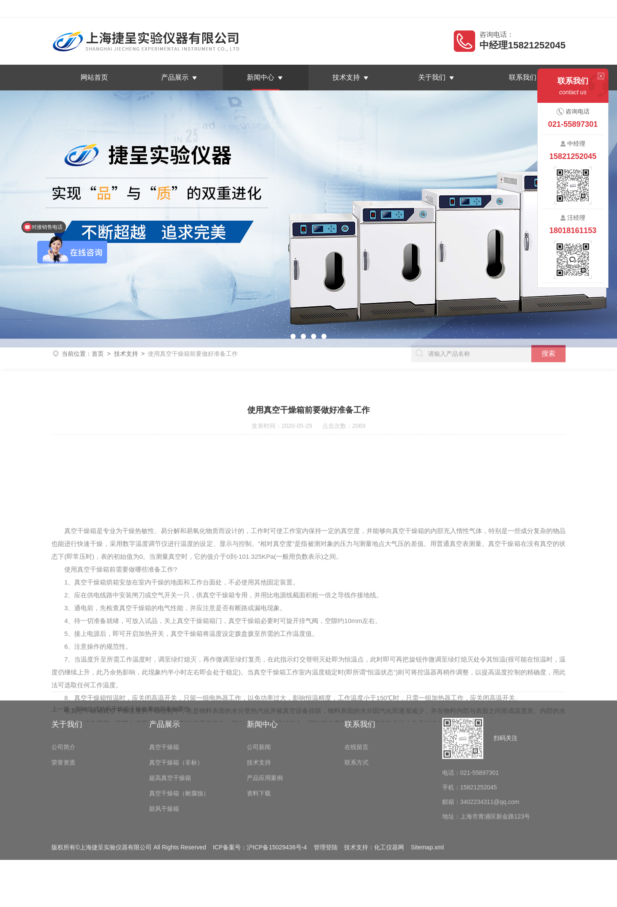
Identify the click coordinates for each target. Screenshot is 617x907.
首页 (98, 345)
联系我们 (549, 8)
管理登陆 (326, 805)
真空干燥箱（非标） (176, 720)
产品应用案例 (265, 736)
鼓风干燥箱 (164, 766)
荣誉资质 (63, 720)
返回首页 (483, 8)
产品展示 (175, 77)
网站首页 (94, 77)
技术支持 (346, 77)
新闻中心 (260, 77)
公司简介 (63, 705)
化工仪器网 (389, 805)
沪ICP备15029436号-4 (277, 805)
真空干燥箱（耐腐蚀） (179, 751)
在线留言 (516, 8)
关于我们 (432, 77)
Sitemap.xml (427, 805)
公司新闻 (259, 705)
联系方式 (356, 720)
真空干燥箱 (164, 705)
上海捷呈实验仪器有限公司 (122, 8)
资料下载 (259, 751)
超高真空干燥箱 (170, 736)
